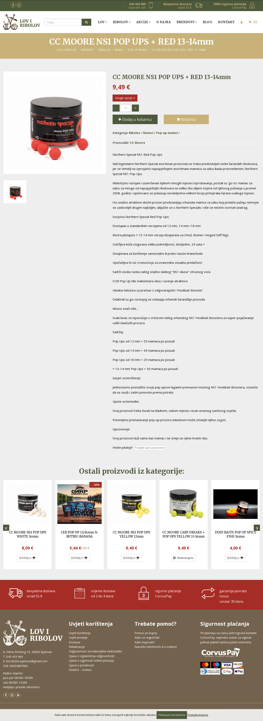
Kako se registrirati (147, 637)
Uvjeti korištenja (79, 633)
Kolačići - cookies (80, 670)
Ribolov (120, 22)
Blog (207, 22)
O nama (163, 22)
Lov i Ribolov (67, 50)
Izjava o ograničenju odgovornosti (91, 656)
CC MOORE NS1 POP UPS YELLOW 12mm (131, 534)
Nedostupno (183, 558)
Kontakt (226, 22)
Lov (101, 22)
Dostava (74, 642)
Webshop (87, 50)
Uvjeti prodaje (78, 637)
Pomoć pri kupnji (146, 633)
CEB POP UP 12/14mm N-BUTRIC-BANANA (79, 534)
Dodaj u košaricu (135, 119)
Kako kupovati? (145, 642)
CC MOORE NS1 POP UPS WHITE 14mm (27, 534)
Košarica (186, 119)
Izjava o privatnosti (81, 665)
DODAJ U (27, 558)
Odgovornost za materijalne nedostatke (95, 651)
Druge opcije (125, 98)
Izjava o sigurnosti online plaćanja (91, 660)
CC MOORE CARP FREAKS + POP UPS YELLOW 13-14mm (183, 534)
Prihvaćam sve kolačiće (171, 715)
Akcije (142, 22)
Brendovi (185, 22)
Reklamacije (77, 647)
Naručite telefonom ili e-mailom (156, 647)
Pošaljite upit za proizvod (149, 447)
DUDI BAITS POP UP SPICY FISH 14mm (235, 534)
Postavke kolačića (198, 715)
